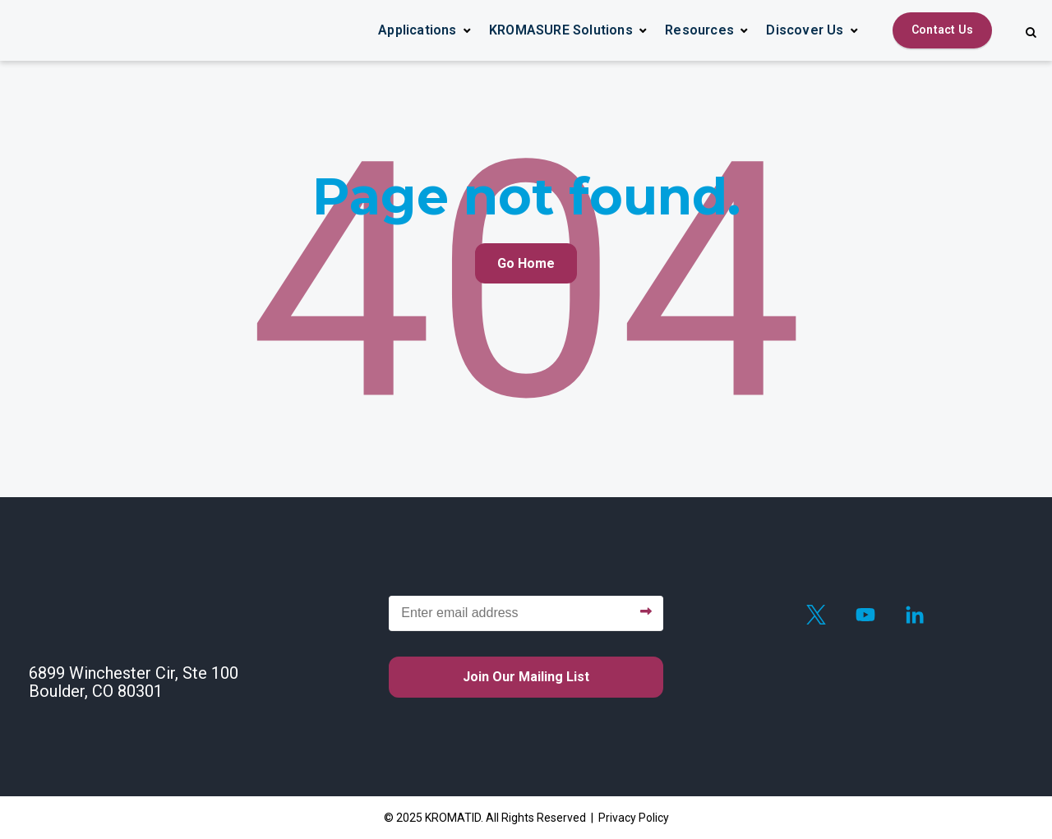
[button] (424, 30)
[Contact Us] (942, 30)
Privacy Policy (633, 817)
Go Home (526, 263)
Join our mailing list (526, 677)
